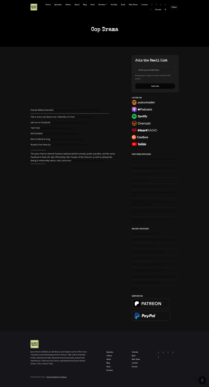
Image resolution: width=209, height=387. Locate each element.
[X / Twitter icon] (173, 352)
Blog (85, 4)
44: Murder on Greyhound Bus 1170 (146, 174)
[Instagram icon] (158, 352)
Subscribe (155, 86)
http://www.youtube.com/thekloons (67, 139)
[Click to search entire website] (165, 9)
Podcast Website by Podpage (56, 377)
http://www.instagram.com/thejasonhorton (62, 133)
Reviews (102, 4)
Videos (68, 4)
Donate (158, 9)
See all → (136, 289)
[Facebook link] (161, 4)
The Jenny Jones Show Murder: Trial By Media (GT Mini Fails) (153, 194)
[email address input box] (155, 70)
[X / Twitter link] (152, 4)
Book (123, 4)
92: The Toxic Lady (139, 180)
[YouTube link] (165, 4)
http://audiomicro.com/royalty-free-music (70, 144)
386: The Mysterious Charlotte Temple (147, 264)
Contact (144, 4)
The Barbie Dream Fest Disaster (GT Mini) (148, 270)
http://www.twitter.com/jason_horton (58, 128)
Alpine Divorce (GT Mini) (141, 258)
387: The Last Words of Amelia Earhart (147, 252)
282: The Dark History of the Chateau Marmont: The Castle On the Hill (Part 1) (153, 203)
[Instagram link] (156, 4)
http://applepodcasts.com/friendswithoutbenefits (76, 110)
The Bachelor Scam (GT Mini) (144, 246)
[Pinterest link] (151, 9)
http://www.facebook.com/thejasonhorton (70, 122)
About (77, 4)
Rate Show (133, 4)
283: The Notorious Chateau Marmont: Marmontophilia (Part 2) (154, 212)
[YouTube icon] (168, 352)
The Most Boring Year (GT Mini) (144, 233)
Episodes (58, 4)
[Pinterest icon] (158, 357)
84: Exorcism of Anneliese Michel (145, 168)
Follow (174, 7)
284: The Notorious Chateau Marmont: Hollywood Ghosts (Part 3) (152, 220)
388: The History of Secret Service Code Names (151, 239)
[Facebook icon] (163, 352)
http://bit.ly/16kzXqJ (83, 117)
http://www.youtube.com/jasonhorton (89, 160)
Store (92, 4)
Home (48, 4)
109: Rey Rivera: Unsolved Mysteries (146, 186)
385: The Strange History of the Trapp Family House (153, 276)
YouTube (113, 4)
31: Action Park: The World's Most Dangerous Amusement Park (155, 160)
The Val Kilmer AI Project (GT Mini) (145, 282)
